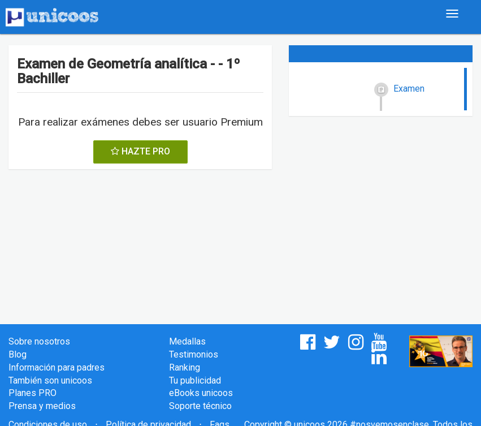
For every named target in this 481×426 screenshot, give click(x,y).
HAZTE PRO (140, 151)
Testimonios (193, 354)
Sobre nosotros (39, 341)
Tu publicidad (195, 380)
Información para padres (56, 367)
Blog (17, 354)
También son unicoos (50, 380)
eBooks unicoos (201, 393)
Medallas (187, 341)
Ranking (184, 367)
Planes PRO (32, 393)
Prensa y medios (42, 406)
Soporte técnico (200, 406)
